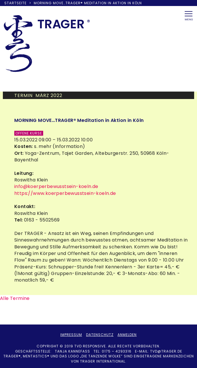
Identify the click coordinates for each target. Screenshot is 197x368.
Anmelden (127, 334)
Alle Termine (15, 298)
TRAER (61, 24)
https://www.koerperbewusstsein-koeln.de (65, 193)
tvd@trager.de (166, 351)
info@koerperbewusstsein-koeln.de (56, 186)
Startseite (15, 3)
